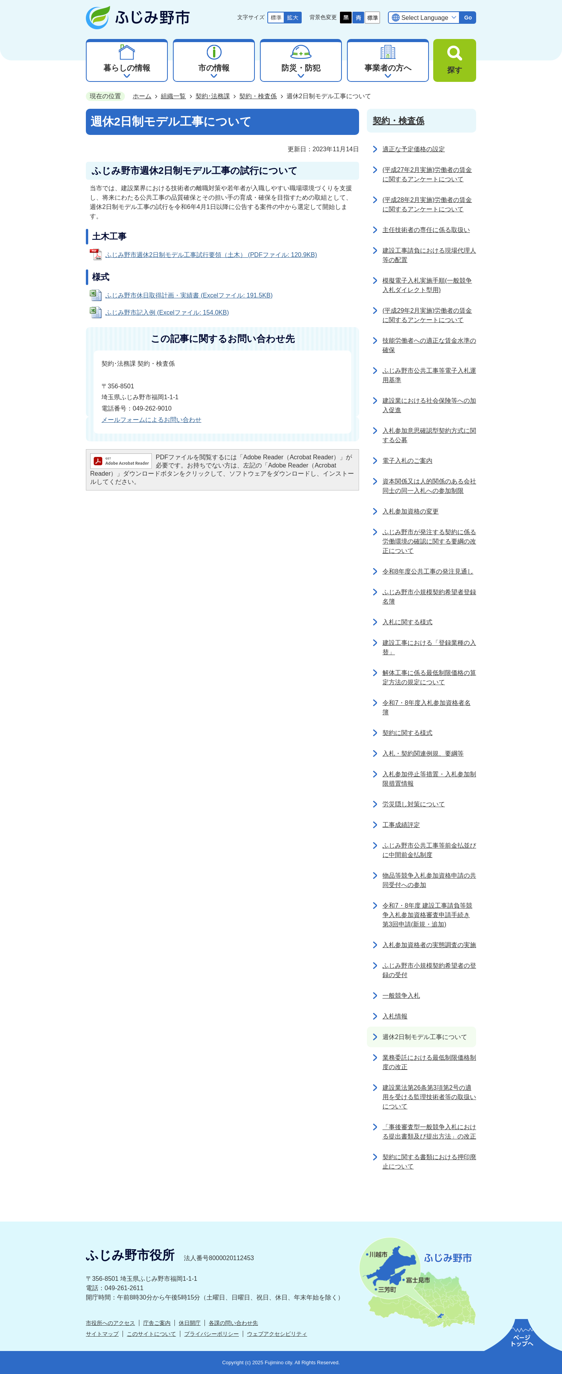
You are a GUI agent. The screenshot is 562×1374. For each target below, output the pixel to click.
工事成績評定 (401, 825)
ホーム (142, 96)
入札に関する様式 (407, 622)
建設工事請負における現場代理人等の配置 (429, 255)
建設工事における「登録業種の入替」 (429, 647)
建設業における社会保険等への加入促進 (429, 405)
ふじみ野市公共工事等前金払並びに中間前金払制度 (429, 850)
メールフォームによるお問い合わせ (151, 419)
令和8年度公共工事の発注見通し (427, 571)
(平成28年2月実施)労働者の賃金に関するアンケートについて (427, 204)
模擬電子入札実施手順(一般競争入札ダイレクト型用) (427, 285)
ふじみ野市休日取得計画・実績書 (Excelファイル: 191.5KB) (189, 295)
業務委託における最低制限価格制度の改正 (429, 1062)
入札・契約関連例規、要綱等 (423, 753)
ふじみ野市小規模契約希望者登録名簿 (429, 597)
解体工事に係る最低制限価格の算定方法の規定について (429, 677)
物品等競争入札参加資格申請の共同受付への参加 (429, 880)
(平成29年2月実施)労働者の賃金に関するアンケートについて (427, 315)
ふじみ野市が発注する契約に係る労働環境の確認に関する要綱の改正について (429, 541)
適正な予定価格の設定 (413, 149)
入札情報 (394, 1016)
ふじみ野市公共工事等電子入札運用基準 (429, 375)
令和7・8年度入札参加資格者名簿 (426, 707)
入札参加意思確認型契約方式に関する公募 (429, 435)
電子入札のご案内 (407, 460)
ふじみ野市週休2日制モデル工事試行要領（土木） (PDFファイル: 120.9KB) (211, 254)
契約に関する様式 (407, 732)
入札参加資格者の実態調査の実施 (429, 945)
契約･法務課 (213, 96)
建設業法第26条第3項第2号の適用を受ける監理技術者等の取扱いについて (429, 1097)
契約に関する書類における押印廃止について (429, 1162)
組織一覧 (173, 96)
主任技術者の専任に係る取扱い (426, 230)
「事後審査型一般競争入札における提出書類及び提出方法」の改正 (429, 1132)
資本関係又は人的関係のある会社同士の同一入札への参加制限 (429, 486)
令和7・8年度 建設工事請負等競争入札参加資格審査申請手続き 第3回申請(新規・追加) (427, 915)
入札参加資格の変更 (410, 511)
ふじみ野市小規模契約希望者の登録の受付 (429, 970)
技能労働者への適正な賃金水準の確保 (429, 345)
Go (468, 17)
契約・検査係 (258, 96)
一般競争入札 (401, 995)
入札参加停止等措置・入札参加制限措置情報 (429, 779)
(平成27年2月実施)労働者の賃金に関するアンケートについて (427, 174)
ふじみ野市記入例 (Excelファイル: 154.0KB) (167, 312)
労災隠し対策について (413, 804)
